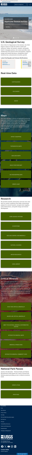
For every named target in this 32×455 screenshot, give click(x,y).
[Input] (21, 4)
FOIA (2, 408)
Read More (8, 26)
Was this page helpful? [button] (22, 453)
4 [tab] (18, 37)
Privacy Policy (3, 412)
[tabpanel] (16, 23)
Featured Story (9, 19)
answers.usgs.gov (4, 451)
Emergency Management (6, 430)
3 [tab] (16, 37)
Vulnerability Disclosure (5, 423)
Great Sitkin (5, 62)
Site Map (2, 414)
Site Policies (3, 410)
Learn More (4, 298)
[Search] (27, 4)
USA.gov (2, 421)
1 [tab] (13, 37)
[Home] (4, 5)
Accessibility (3, 405)
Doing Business (4, 428)
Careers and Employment (6, 426)
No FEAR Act (3, 419)
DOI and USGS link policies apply (7, 417)
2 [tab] (15, 37)
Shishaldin (25, 62)
